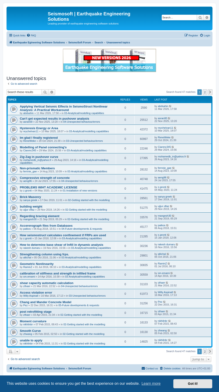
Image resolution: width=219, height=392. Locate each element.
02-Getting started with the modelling (89, 200)
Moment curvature (33, 321)
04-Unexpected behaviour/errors (81, 121)
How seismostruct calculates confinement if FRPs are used (63, 235)
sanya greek (30, 200)
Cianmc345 (29, 150)
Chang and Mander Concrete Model (45, 302)
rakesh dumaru (31, 247)
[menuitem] (31, 35)
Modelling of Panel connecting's (43, 147)
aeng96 (27, 181)
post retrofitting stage (35, 311)
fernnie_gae (30, 171)
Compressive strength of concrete (45, 178)
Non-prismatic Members (37, 168)
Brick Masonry (30, 197)
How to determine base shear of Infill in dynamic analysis (61, 244)
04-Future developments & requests (82, 228)
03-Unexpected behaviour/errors (84, 140)
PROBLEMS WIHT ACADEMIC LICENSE (48, 187)
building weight (31, 206)
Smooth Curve (30, 331)
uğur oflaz (28, 209)
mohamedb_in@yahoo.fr (37, 160)
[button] (210, 92)
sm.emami (29, 276)
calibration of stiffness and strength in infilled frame (58, 273)
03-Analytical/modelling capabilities (84, 113)
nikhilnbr (28, 324)
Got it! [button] (193, 383)
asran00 (28, 121)
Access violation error (36, 292)
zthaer (27, 286)
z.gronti (27, 190)
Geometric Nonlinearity (37, 264)
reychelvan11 (30, 131)
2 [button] (205, 92)
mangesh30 (30, 219)
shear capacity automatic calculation (46, 283)
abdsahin (28, 113)
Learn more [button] (151, 383)
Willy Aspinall (30, 295)
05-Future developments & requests (78, 305)
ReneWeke (29, 140)
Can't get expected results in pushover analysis (54, 118)
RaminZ (27, 267)
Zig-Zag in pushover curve (39, 157)
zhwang (27, 334)
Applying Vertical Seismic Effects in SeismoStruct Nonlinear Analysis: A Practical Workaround (64, 108)
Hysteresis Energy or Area (39, 128)
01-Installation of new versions (80, 190)
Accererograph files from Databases (46, 225)
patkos (27, 228)
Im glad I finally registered (39, 137)
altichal (27, 257)
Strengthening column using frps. (44, 254)
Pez (25, 305)
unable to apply (31, 340)
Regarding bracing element (39, 216)
